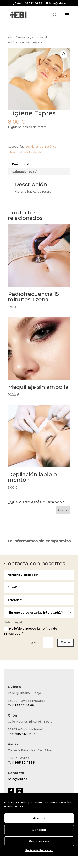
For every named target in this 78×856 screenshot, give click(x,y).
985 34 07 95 (25, 734)
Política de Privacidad (39, 850)
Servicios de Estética (41, 147)
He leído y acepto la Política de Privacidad (30, 631)
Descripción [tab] (21, 164)
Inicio (11, 37)
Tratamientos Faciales (24, 152)
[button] (63, 54)
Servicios (23, 37)
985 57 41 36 (25, 762)
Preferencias (39, 841)
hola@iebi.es (17, 779)
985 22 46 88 (24, 705)
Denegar (39, 830)
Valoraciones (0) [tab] (24, 172)
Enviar (65, 642)
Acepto (39, 818)
